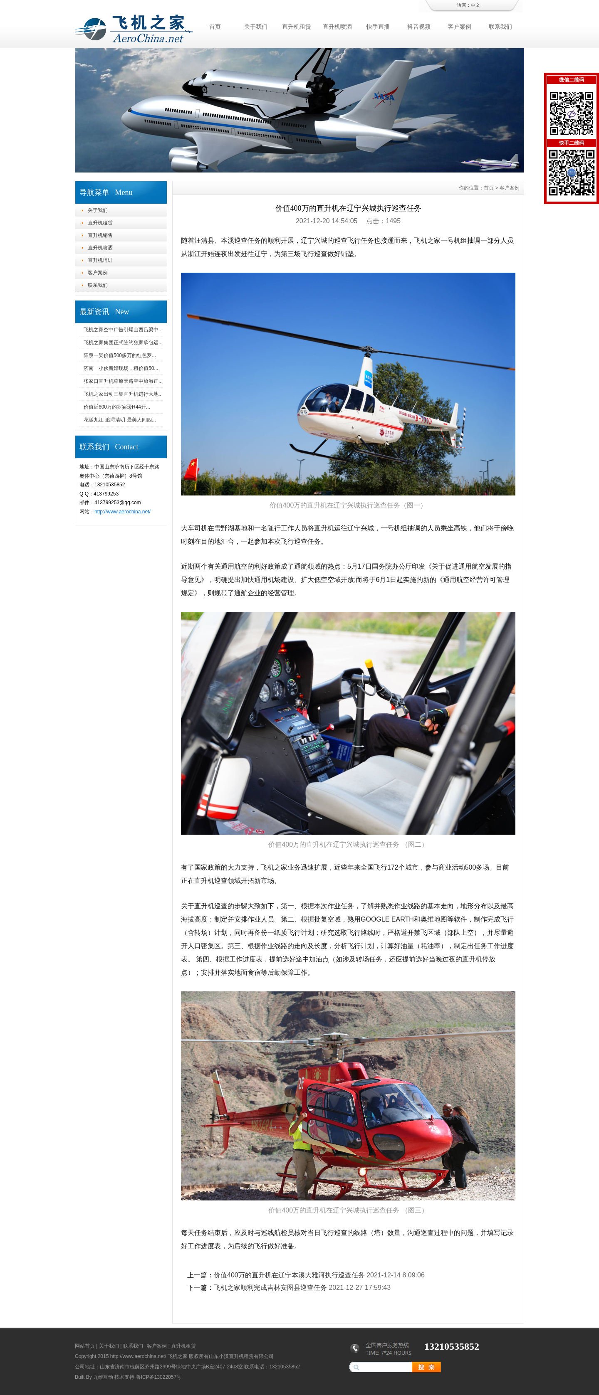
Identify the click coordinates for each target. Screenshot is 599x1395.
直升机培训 (100, 260)
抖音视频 (419, 26)
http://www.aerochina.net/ (122, 512)
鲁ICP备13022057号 (158, 1377)
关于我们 (255, 26)
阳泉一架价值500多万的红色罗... (120, 355)
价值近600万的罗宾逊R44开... (117, 407)
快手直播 (378, 26)
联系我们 (500, 26)
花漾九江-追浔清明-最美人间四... (120, 420)
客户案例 (459, 26)
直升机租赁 (296, 26)
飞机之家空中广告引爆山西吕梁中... (123, 330)
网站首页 (85, 1346)
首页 (215, 26)
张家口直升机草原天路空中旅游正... (123, 381)
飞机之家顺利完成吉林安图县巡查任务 (270, 1287)
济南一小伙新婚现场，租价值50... (121, 368)
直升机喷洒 (337, 26)
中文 (475, 4)
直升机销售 (100, 235)
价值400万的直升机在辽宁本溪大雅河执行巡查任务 (289, 1275)
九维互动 (103, 1377)
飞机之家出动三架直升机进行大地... (123, 394)
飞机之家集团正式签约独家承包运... (123, 342)
